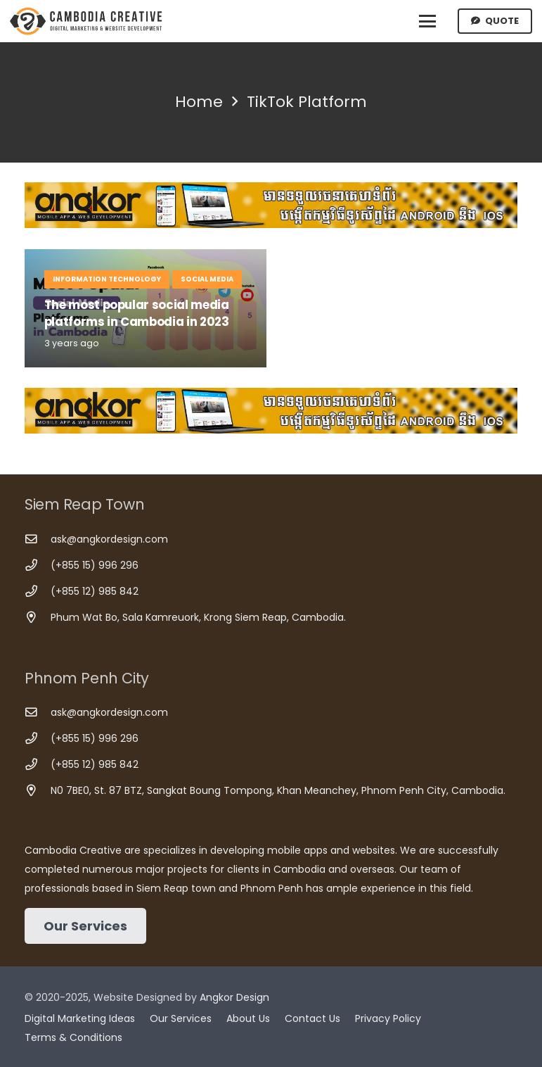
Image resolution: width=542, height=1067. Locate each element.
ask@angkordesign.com (109, 539)
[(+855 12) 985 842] (38, 592)
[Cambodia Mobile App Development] (271, 205)
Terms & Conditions (73, 1037)
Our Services (181, 1018)
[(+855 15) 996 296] (38, 566)
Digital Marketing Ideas (80, 1018)
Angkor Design (234, 997)
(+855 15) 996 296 (94, 565)
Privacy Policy (388, 1018)
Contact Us (312, 1018)
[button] (427, 21)
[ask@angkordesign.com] (38, 539)
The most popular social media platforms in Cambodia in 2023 (136, 313)
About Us (248, 1018)
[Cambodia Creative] (87, 21)
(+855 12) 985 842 (94, 591)
